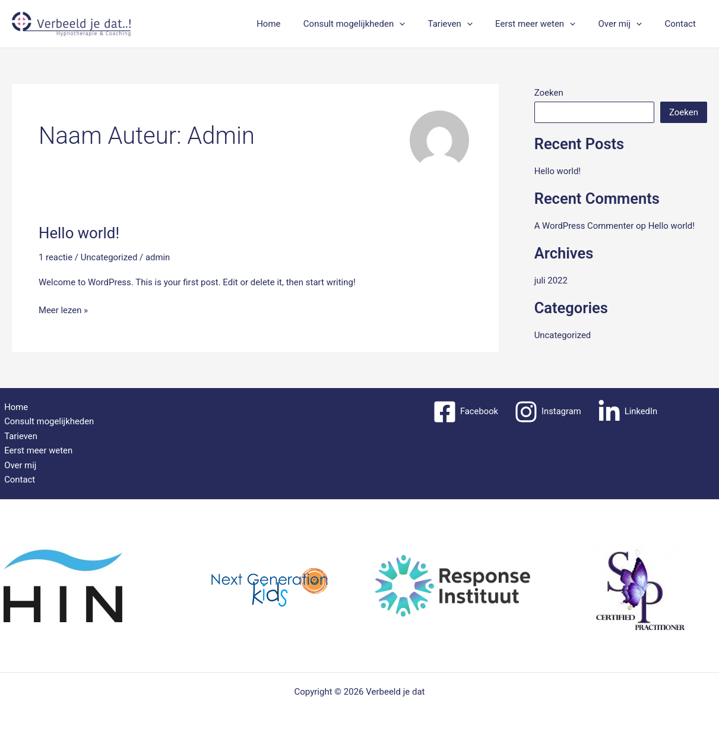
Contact (682, 23)
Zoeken (548, 92)
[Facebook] (464, 411)
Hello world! (79, 233)
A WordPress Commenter (584, 225)
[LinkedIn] (627, 411)
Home (296, 23)
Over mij (628, 24)
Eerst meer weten (548, 24)
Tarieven (467, 24)
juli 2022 (551, 280)
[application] (421, 24)
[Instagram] (548, 411)
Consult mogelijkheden (376, 24)
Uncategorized (109, 257)
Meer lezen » (63, 309)
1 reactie (56, 257)
